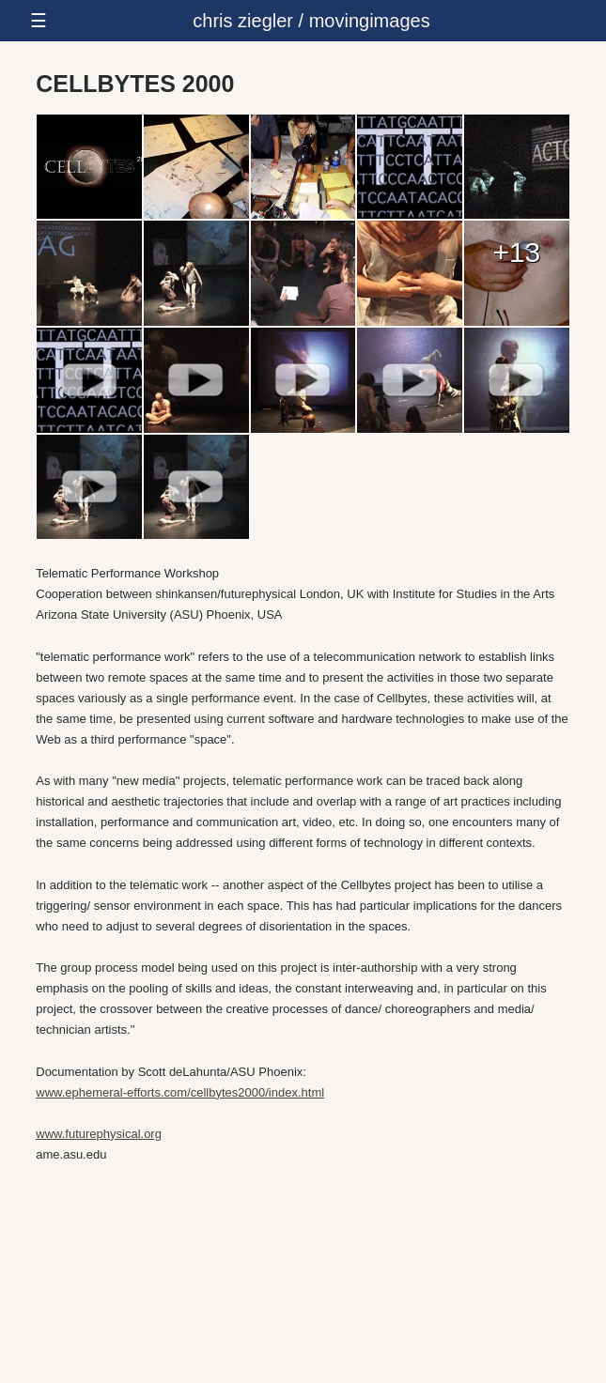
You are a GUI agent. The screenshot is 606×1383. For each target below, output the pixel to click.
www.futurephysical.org (99, 1134)
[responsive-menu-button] (303, 20)
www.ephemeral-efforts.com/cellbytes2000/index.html (180, 1092)
